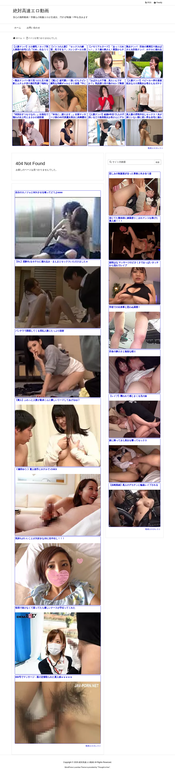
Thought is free (103, 767)
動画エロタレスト (155, 148)
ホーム (19, 38)
